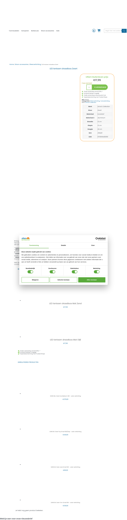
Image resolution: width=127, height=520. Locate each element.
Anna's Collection (90, 102)
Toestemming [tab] (34, 245)
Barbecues (35, 31)
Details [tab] (63, 245)
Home (11, 64)
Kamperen (25, 31)
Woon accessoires (47, 31)
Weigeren (35, 280)
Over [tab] (93, 245)
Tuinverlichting (105, 101)
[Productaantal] (89, 87)
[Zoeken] (124, 31)
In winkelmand (100, 87)
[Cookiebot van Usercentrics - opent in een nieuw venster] (97, 238)
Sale (57, 31)
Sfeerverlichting (35, 64)
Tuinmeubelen (14, 31)
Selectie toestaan (64, 280)
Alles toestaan (92, 280)
